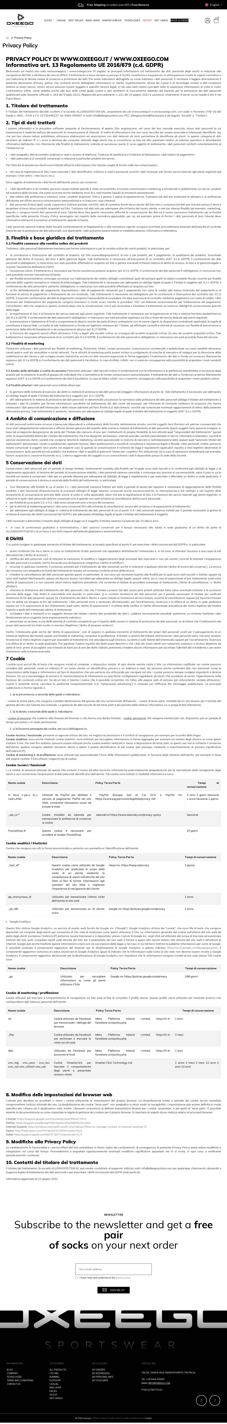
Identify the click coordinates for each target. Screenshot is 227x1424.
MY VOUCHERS (100, 1380)
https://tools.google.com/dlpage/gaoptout (192, 947)
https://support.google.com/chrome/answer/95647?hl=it (51, 1119)
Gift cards (161, 20)
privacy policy (123, 1277)
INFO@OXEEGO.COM (159, 1383)
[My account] (207, 20)
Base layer (93, 20)
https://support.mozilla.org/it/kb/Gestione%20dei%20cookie (53, 1122)
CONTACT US (14, 1384)
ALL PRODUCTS (58, 1369)
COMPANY (12, 1373)
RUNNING (54, 1376)
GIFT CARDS (56, 1398)
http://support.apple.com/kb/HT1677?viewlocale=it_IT (48, 1134)
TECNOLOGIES (14, 1376)
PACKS (53, 1391)
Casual (61, 20)
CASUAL (54, 1384)
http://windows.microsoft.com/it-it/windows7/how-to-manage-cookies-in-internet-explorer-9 (87, 1126)
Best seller (75, 20)
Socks (49, 20)
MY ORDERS (98, 1369)
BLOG (10, 1369)
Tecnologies (132, 20)
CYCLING (54, 1373)
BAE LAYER (55, 1387)
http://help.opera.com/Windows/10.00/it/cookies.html (48, 1130)
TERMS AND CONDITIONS (20, 1380)
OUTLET (147, 20)
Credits (148, 1419)
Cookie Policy (114, 1419)
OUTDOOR (55, 1380)
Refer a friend (180, 20)
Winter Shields (112, 20)
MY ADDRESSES (101, 1373)
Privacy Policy (99, 1419)
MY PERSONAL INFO (102, 1376)
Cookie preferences (133, 1419)
